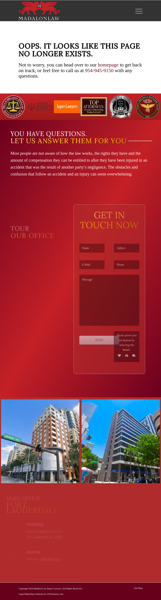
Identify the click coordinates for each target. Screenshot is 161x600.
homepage (108, 65)
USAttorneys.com (55, 594)
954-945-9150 (99, 70)
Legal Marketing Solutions (30, 594)
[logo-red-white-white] (39, 10)
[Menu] (138, 10)
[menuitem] (138, 10)
